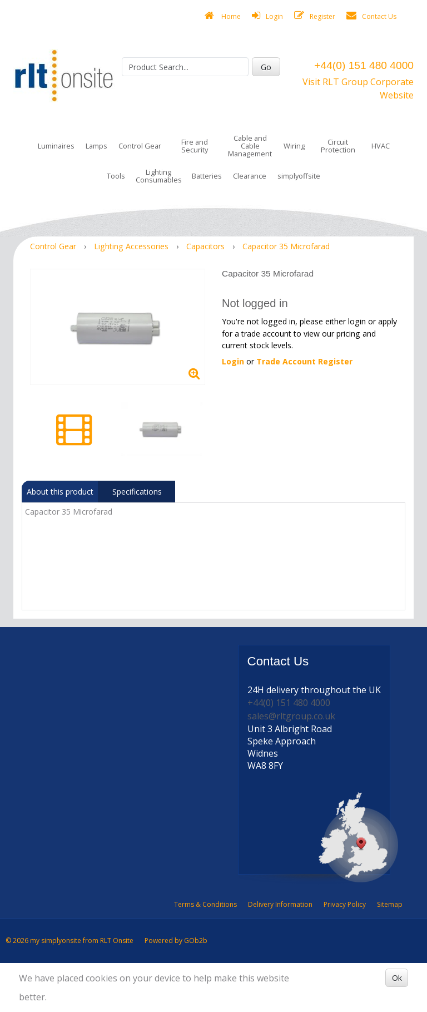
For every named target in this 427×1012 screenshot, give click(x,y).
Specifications (137, 491)
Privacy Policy (345, 904)
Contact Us (371, 16)
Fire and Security (194, 146)
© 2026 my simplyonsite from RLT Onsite (69, 940)
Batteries (207, 176)
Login (267, 16)
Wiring (294, 146)
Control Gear (139, 146)
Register (314, 16)
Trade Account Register (304, 361)
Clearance (249, 176)
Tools (116, 176)
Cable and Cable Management (250, 146)
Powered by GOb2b (176, 940)
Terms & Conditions (205, 904)
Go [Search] (266, 67)
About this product (60, 491)
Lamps (96, 146)
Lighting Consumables (159, 176)
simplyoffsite (298, 176)
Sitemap (390, 904)
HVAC (380, 146)
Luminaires (56, 146)
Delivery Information (280, 904)
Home (223, 16)
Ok (397, 977)
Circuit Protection (338, 146)
